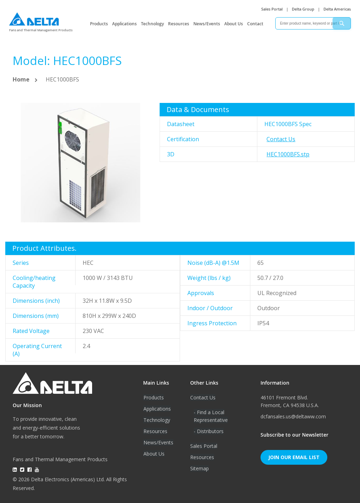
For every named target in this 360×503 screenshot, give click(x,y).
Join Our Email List (294, 457)
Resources (178, 23)
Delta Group (303, 9)
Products (99, 23)
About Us (233, 23)
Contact (255, 23)
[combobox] (313, 23)
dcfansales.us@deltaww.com (293, 416)
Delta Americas (337, 9)
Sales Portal (272, 9)
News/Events (206, 23)
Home (21, 79)
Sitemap (199, 468)
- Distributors (209, 431)
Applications (124, 23)
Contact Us (280, 139)
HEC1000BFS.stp (287, 154)
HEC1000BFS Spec (287, 124)
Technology (152, 23)
